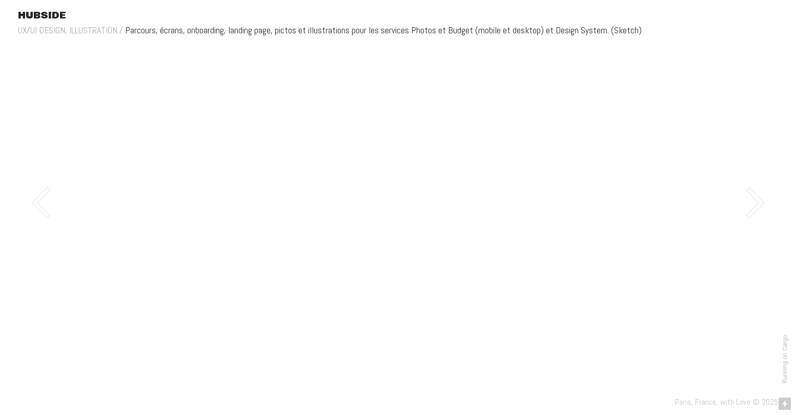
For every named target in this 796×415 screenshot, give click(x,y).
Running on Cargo (785, 359)
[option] (398, 203)
